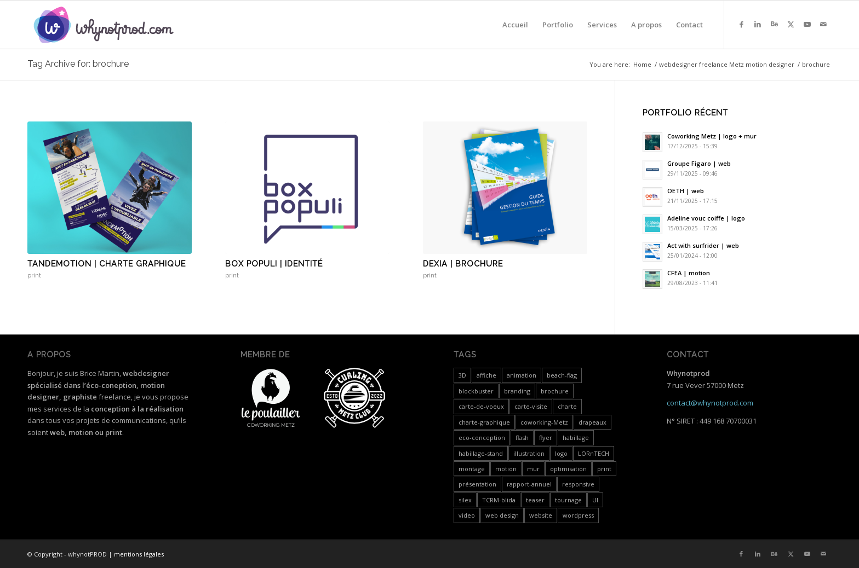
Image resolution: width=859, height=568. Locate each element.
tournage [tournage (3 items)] (568, 500)
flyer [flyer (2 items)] (545, 437)
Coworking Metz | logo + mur (712, 136)
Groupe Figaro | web (699, 163)
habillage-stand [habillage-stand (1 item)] (481, 453)
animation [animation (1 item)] (521, 375)
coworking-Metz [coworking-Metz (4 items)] (544, 422)
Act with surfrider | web (703, 245)
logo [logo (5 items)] (561, 453)
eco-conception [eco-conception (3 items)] (482, 437)
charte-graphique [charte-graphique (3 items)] (484, 422)
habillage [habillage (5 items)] (576, 437)
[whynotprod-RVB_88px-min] (103, 25)
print (34, 275)
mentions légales (139, 554)
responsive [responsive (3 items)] (578, 484)
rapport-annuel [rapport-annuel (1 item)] (529, 484)
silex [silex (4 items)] (465, 500)
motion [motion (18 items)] (506, 469)
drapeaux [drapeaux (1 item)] (592, 422)
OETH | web (685, 191)
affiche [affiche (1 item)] (486, 375)
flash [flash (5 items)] (522, 437)
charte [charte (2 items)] (567, 406)
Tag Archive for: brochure (78, 64)
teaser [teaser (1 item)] (535, 500)
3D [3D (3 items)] (462, 375)
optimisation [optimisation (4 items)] (568, 469)
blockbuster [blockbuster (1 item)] (476, 391)
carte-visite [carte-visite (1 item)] (530, 406)
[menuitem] (515, 25)
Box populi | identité (274, 263)
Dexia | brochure (463, 263)
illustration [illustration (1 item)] (529, 453)
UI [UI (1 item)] (595, 500)
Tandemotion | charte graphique (106, 263)
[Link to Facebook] (741, 24)
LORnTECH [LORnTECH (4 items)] (593, 453)
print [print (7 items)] (604, 469)
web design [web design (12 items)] (502, 515)
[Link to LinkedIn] (757, 24)
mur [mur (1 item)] (533, 469)
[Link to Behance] (774, 24)
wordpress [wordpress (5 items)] (578, 515)
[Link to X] (790, 24)
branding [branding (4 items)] (517, 391)
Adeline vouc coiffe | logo (706, 218)
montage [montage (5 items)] (472, 469)
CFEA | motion (688, 273)
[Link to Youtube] (807, 24)
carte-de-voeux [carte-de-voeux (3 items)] (481, 406)
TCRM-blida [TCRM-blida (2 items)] (499, 500)
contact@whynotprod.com (710, 403)
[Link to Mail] (823, 24)
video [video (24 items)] (467, 515)
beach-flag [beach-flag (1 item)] (562, 375)
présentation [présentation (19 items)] (477, 484)
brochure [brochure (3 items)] (555, 391)
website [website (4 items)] (540, 515)
